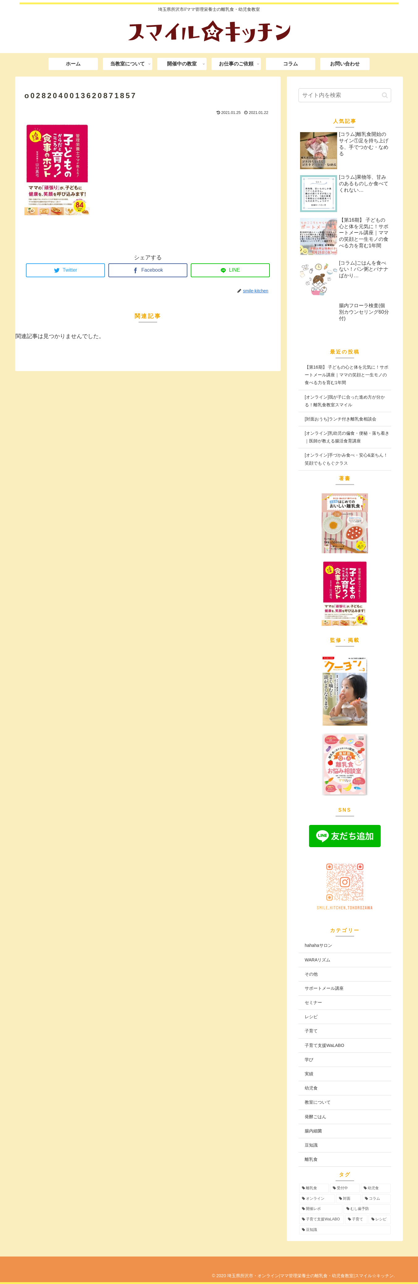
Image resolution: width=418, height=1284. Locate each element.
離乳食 (311, 1159)
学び (309, 1059)
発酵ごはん (315, 1116)
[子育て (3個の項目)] (356, 1219)
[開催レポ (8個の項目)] (320, 1209)
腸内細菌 (313, 1130)
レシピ (311, 1016)
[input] (345, 95)
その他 (311, 974)
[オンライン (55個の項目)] (317, 1198)
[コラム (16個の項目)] (376, 1198)
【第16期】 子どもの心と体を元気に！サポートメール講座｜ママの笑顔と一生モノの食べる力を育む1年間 (346, 375)
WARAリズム (317, 959)
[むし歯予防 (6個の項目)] (367, 1209)
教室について (318, 1102)
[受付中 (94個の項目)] (345, 1188)
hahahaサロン (318, 945)
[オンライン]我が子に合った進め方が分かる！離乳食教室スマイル (345, 401)
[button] (384, 95)
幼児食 (311, 1087)
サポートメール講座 (324, 988)
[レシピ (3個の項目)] (380, 1219)
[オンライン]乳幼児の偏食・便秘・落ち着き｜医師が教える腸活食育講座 (347, 437)
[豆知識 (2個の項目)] (345, 1230)
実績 (309, 1073)
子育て (311, 1030)
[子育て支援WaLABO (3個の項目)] (321, 1219)
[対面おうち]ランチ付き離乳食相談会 (340, 418)
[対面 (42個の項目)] (348, 1198)
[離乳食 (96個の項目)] (314, 1188)
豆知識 (311, 1145)
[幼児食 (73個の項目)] (376, 1188)
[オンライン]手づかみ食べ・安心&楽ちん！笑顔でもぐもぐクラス (346, 459)
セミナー (313, 1002)
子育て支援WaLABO (324, 1045)
